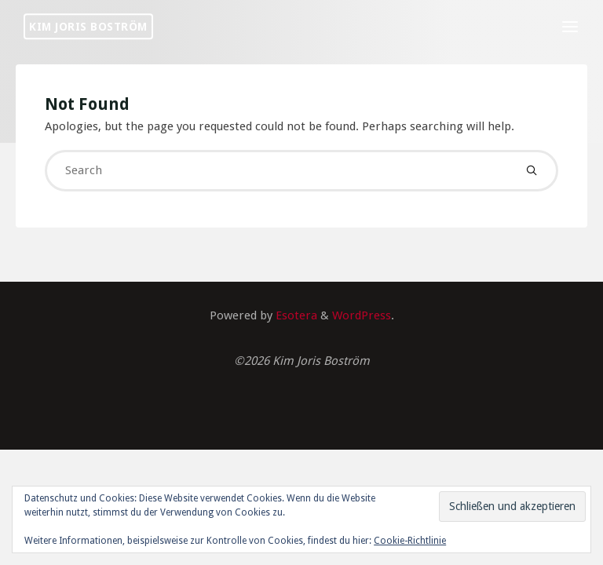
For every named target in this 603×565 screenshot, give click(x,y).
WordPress (361, 315)
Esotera (294, 315)
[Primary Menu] (570, 27)
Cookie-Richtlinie (410, 540)
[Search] (531, 170)
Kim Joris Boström (88, 26)
